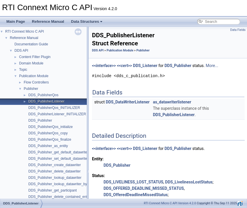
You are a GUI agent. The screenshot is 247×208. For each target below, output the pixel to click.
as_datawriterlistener (172, 102)
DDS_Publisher (40, 120)
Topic (23, 70)
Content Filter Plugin (35, 57)
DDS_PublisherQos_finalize (49, 140)
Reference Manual (48, 21)
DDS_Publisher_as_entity (48, 146)
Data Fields (238, 30)
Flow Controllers (36, 82)
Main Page (15, 21)
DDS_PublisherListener (46, 101)
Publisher (31, 89)
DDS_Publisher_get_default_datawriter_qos (62, 152)
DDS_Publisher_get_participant (52, 190)
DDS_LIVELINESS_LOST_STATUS (133, 182)
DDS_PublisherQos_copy (48, 133)
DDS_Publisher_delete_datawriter (54, 171)
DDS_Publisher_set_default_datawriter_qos (62, 159)
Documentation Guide (31, 44)
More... (212, 65)
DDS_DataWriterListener (128, 102)
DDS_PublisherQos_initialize (50, 127)
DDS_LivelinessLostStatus (189, 182)
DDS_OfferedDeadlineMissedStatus (136, 194)
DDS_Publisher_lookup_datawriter (54, 178)
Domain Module (31, 63)
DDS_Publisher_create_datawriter (54, 165)
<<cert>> (124, 65)
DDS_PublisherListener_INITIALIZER (57, 114)
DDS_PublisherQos (43, 95)
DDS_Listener (145, 65)
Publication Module (33, 76)
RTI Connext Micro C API (24, 31)
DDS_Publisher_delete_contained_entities (60, 197)
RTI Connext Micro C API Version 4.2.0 (170, 203)
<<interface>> (104, 65)
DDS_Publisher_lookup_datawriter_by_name (62, 184)
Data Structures (87, 21)
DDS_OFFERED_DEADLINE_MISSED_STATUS (144, 188)
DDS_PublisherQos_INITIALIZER (54, 108)
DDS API (21, 51)
